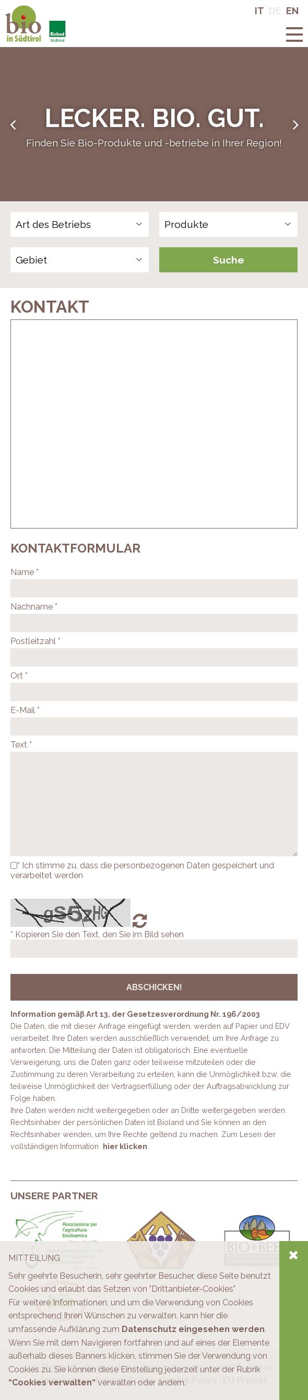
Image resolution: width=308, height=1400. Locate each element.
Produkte (186, 224)
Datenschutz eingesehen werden (193, 1329)
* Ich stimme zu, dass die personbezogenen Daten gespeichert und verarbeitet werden (142, 870)
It (259, 10)
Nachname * (33, 607)
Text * (21, 745)
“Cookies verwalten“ (52, 1382)
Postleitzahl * (35, 641)
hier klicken (125, 1146)
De (275, 10)
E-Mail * (25, 710)
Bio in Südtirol (31, 10)
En (292, 10)
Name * (24, 572)
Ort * (19, 676)
